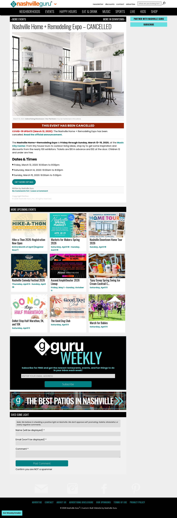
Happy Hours (68, 11)
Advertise (130, 4)
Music (106, 11)
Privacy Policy (137, 502)
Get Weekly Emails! (12, 513)
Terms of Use (120, 502)
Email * (31, 439)
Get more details (24, 182)
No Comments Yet (20, 191)
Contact (120, 4)
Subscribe (148, 24)
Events (49, 11)
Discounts (109, 4)
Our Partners (50, 119)
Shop (154, 11)
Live (132, 11)
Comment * (22, 448)
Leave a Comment (39, 191)
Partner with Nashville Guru (149, 18)
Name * (30, 430)
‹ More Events (18, 19)
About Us (61, 502)
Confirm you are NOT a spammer (34, 469)
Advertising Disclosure (34, 119)
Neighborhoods (29, 11)
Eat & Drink (89, 11)
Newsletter (98, 4)
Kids (143, 11)
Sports (120, 11)
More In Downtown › (114, 19)
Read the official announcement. (43, 134)
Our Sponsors (103, 502)
